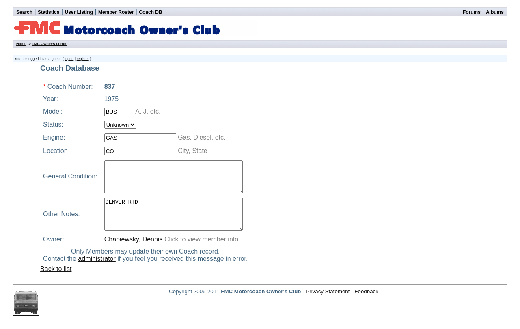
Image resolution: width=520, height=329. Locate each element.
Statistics (48, 12)
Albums (495, 12)
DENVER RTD (179, 223)
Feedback (366, 304)
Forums (472, 12)
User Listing (79, 12)
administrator (101, 270)
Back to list (55, 280)
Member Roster (116, 12)
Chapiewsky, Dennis (131, 251)
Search (24, 12)
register (83, 59)
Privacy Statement (328, 304)
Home (21, 44)
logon (69, 59)
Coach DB (150, 12)
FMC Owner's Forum (49, 44)
